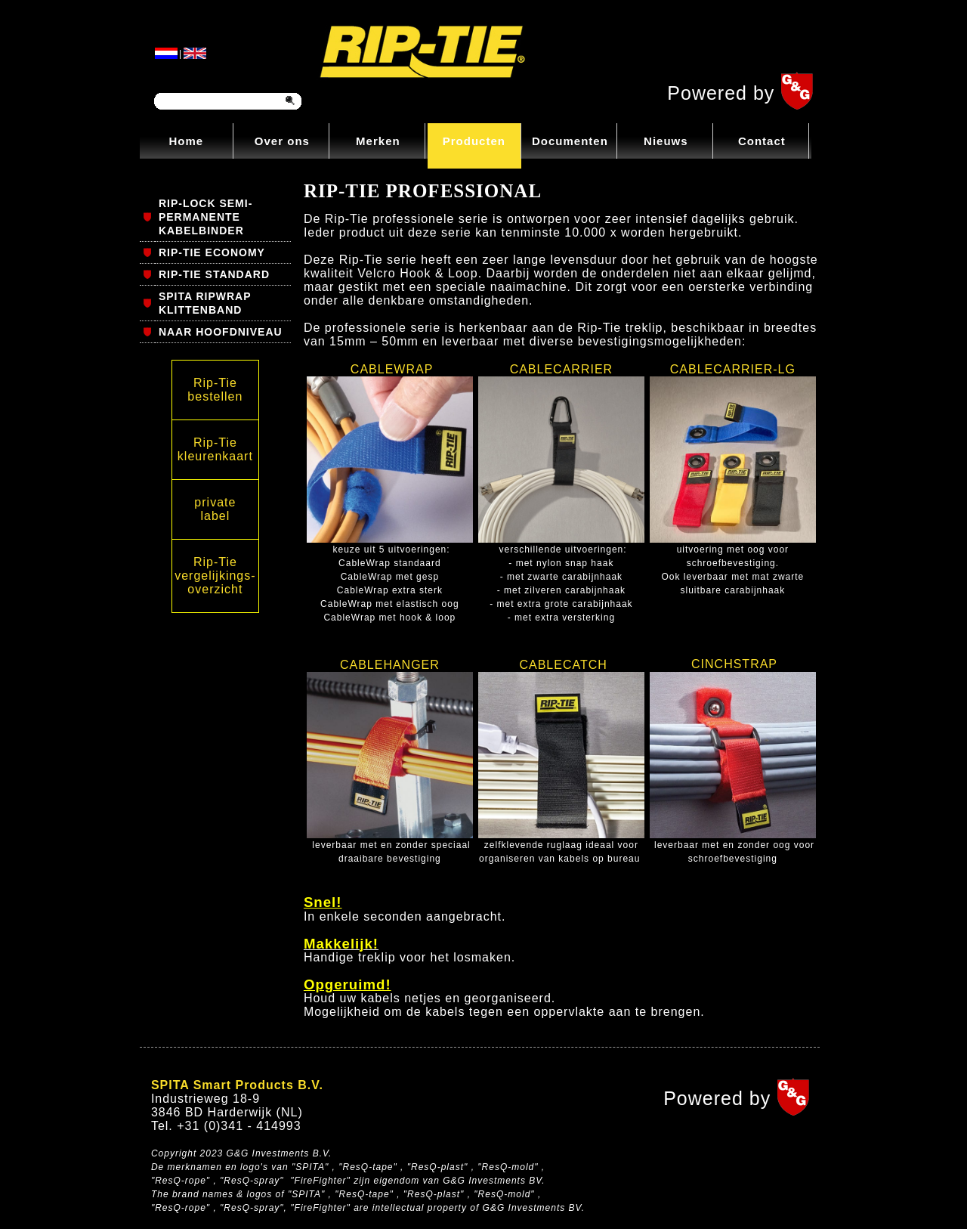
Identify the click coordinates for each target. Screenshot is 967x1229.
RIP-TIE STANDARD (214, 274)
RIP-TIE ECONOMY (212, 252)
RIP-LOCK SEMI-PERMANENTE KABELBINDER (205, 217)
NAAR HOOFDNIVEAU (221, 332)
